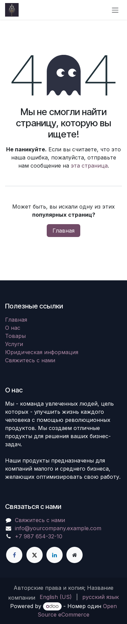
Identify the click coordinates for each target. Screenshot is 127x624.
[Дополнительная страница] (74, 555)
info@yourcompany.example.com (58, 528)
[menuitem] (56, 597)
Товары (15, 335)
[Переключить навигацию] (115, 10)
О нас (12, 327)
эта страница (89, 165)
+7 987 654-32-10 (38, 536)
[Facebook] (14, 555)
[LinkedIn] (54, 555)
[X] (34, 555)
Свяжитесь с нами (30, 360)
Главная (63, 230)
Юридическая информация (41, 352)
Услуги (14, 344)
